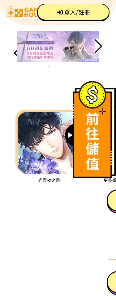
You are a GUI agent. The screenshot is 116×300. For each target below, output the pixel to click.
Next (98, 46)
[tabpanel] (58, 46)
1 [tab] (49, 67)
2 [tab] (58, 67)
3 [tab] (67, 67)
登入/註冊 (73, 12)
